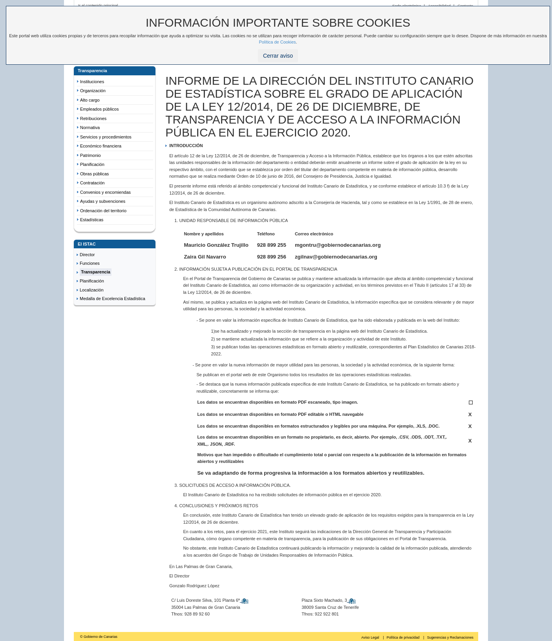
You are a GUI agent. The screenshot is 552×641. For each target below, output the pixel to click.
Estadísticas (91, 219)
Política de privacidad (403, 637)
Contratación (92, 182)
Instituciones (92, 81)
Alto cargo (90, 100)
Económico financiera (100, 146)
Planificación (92, 164)
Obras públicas (94, 173)
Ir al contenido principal (98, 5)
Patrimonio (90, 155)
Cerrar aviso (278, 56)
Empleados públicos (99, 109)
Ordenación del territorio (103, 210)
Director (87, 254)
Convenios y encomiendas (105, 192)
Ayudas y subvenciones (102, 201)
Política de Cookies (277, 42)
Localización (92, 290)
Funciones (90, 263)
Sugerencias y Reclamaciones (450, 637)
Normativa (90, 127)
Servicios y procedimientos (106, 137)
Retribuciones (93, 118)
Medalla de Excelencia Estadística (112, 298)
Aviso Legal (370, 637)
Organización (93, 90)
